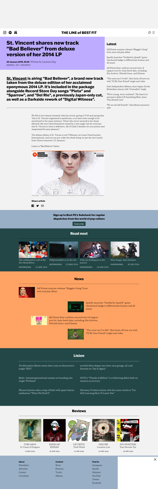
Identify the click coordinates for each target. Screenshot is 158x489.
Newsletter (24, 465)
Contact (22, 472)
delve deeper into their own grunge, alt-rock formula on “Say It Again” (106, 367)
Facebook (96, 483)
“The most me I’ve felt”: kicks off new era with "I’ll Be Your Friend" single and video (128, 80)
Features (59, 469)
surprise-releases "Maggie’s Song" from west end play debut (127, 51)
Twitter (95, 479)
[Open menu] (153, 32)
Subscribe (79, 223)
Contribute (24, 476)
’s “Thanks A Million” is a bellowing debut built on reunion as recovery (109, 380)
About (21, 462)
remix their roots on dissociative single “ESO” (46, 367)
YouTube (96, 476)
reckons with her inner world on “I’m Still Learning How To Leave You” (108, 392)
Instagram (97, 465)
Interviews (24, 267)
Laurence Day (49, 62)
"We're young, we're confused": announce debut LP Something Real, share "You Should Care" (127, 97)
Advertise (23, 469)
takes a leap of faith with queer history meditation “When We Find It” (46, 392)
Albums (59, 476)
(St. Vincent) (23, 65)
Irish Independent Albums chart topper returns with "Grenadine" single (128, 88)
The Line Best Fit (79, 32)
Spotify (95, 469)
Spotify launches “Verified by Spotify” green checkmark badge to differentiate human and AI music (128, 60)
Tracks (59, 472)
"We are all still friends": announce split (128, 106)
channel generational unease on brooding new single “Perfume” (46, 380)
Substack (96, 472)
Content (59, 462)
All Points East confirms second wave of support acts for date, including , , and (127, 71)
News (10, 65)
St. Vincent (17, 78)
